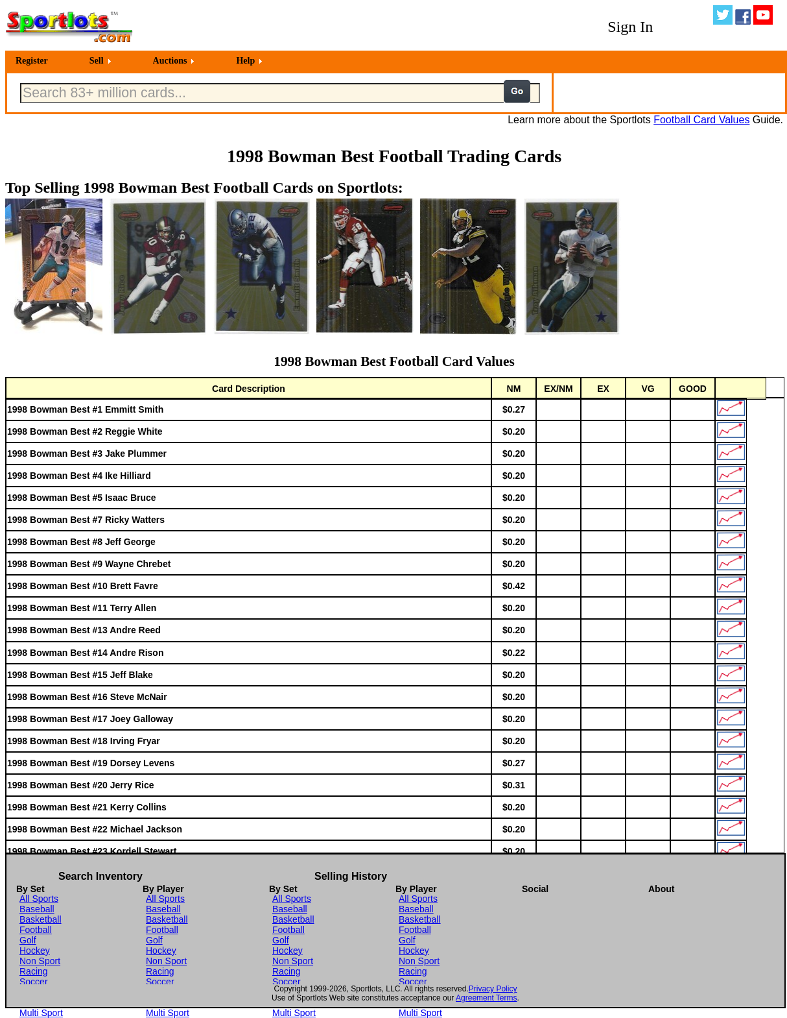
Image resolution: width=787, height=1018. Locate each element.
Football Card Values (701, 119)
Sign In (630, 26)
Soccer (33, 981)
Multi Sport (41, 1013)
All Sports (38, 898)
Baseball (36, 909)
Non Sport (39, 961)
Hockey (34, 950)
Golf (27, 940)
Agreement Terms (486, 997)
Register (32, 61)
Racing (33, 971)
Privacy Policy (493, 988)
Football (35, 930)
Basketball (40, 919)
